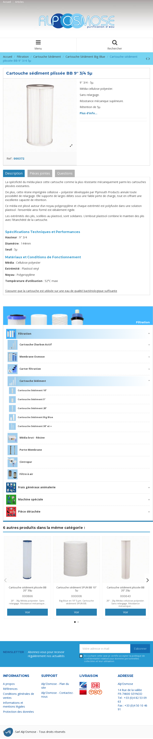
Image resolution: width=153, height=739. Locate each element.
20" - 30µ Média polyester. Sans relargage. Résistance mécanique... (27, 603)
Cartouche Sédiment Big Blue (31, 418)
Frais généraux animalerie (31, 488)
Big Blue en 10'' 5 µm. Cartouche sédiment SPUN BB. (76, 603)
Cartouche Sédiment (27, 382)
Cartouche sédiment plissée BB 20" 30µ (27, 590)
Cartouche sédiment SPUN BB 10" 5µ (76, 590)
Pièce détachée (23, 513)
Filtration (143, 323)
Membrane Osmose (26, 358)
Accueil (7, 2)
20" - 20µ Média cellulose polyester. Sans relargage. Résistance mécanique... (125, 604)
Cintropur (20, 463)
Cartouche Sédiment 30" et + (30, 427)
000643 (125, 597)
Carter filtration (24, 370)
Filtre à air (20, 475)
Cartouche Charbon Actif (30, 346)
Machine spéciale (24, 501)
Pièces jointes (40, 174)
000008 (76, 597)
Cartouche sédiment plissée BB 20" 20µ (125, 590)
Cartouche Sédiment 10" (28, 391)
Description (14, 174)
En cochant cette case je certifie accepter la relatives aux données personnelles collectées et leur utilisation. (114, 660)
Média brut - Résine (26, 439)
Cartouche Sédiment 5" (27, 400)
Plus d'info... (88, 113)
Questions (65, 174)
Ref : (10, 160)
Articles (19, 2)
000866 (27, 597)
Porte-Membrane (25, 451)
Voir (27, 613)
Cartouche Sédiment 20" (28, 409)
